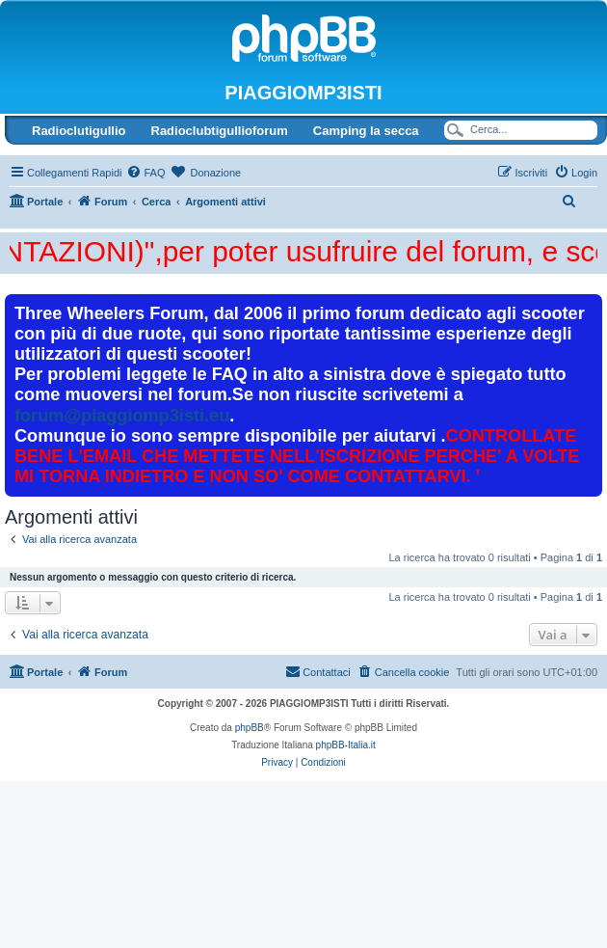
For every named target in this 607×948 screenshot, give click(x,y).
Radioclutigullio (79, 130)
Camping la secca (366, 130)
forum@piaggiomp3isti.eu (121, 415)
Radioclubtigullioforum (219, 130)
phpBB (249, 727)
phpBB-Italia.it (346, 745)
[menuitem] (145, 172)
